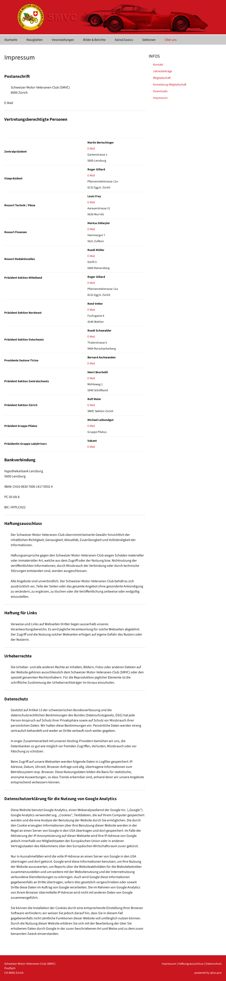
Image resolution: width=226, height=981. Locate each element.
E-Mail (91, 149)
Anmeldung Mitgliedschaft (169, 85)
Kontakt (158, 65)
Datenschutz (214, 964)
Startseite (10, 40)
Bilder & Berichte (94, 40)
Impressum (160, 98)
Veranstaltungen (63, 40)
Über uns (171, 40)
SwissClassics (124, 40)
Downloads (160, 91)
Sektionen (149, 40)
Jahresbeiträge (162, 71)
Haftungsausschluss (191, 964)
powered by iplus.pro (208, 973)
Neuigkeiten (34, 40)
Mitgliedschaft (162, 78)
